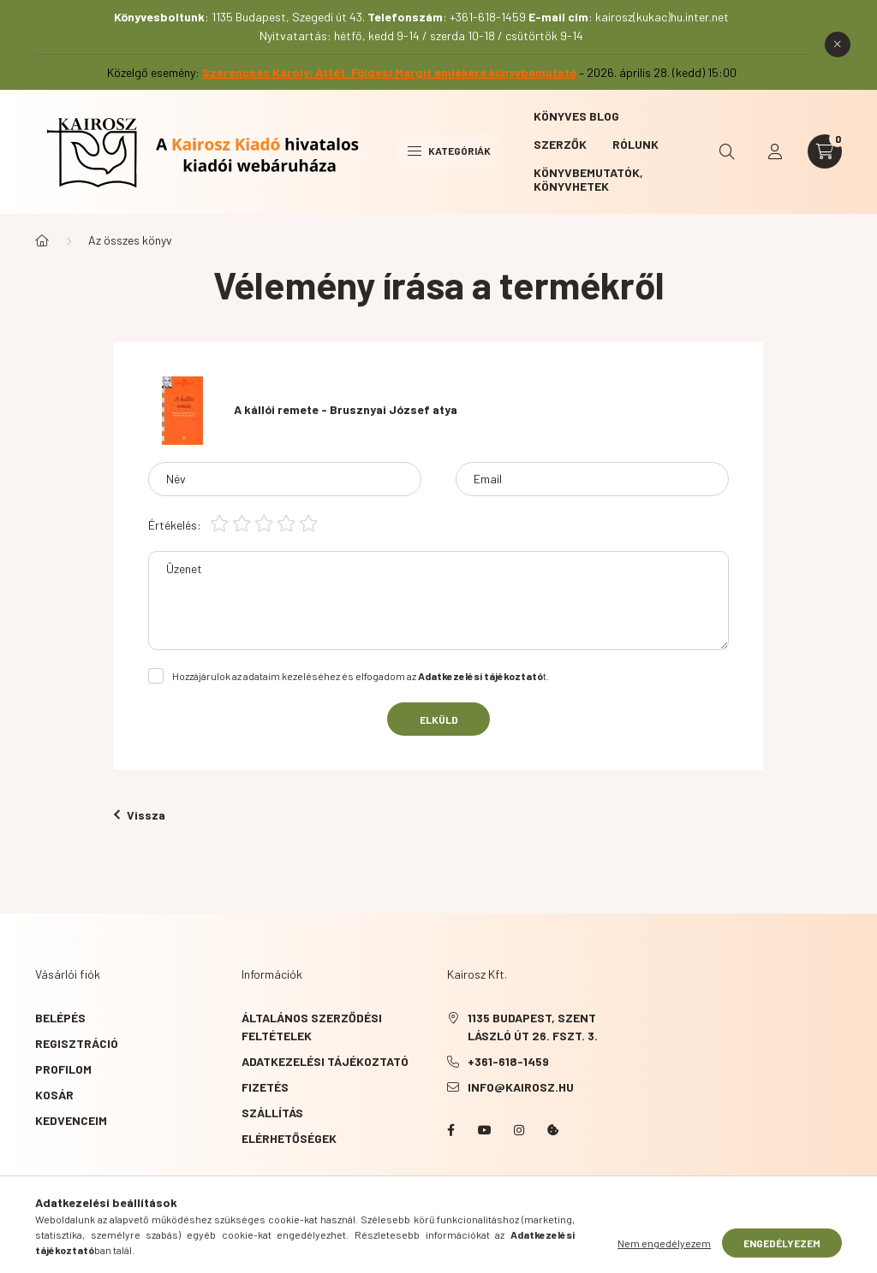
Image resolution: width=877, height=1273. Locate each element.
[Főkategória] (42, 240)
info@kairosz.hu (521, 1087)
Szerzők (560, 144)
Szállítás (272, 1112)
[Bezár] (837, 44)
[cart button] (825, 151)
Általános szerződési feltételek (312, 1026)
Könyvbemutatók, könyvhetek (588, 179)
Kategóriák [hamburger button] (449, 151)
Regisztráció (76, 1043)
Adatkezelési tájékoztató (325, 1061)
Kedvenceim (71, 1120)
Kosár (54, 1094)
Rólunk (635, 144)
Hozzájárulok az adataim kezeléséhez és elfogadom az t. (360, 676)
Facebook (450, 1130)
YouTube (485, 1130)
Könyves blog (576, 116)
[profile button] (775, 151)
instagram (519, 1130)
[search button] (727, 151)
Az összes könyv (130, 240)
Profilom (63, 1069)
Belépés (60, 1017)
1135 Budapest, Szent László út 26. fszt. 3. (533, 1026)
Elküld (439, 719)
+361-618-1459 (508, 1061)
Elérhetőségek (289, 1138)
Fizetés (265, 1087)
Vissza (139, 815)
